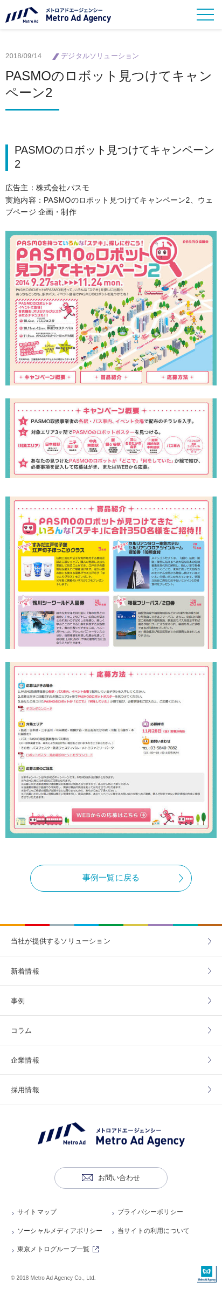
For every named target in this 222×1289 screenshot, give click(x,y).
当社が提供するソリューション (60, 941)
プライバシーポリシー (150, 1212)
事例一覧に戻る (111, 877)
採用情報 (25, 1090)
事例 (18, 1001)
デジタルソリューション (100, 56)
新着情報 (25, 971)
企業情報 (25, 1060)
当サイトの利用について (153, 1231)
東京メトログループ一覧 (59, 1249)
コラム (21, 1030)
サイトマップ (37, 1212)
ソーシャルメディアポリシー (60, 1231)
